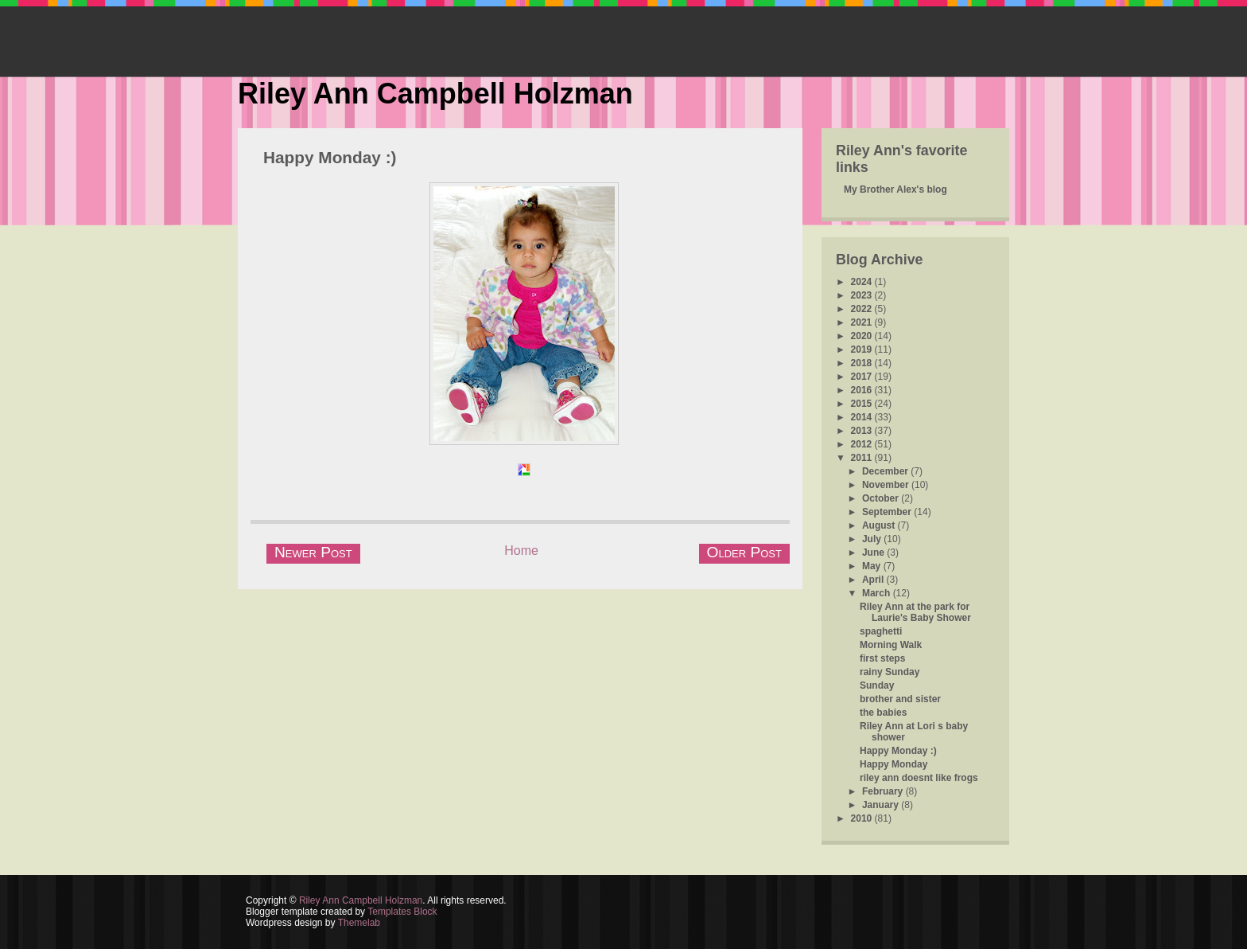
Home (521, 550)
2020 (863, 336)
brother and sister (900, 699)
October (881, 498)
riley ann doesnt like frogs (919, 777)
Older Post (744, 552)
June (874, 552)
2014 (863, 417)
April (874, 579)
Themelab (359, 922)
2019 (863, 349)
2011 (863, 457)
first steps (882, 658)
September (888, 511)
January (881, 804)
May (873, 566)
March (877, 593)
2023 (863, 295)
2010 (863, 818)
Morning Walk (891, 644)
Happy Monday (893, 764)
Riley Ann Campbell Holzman (435, 93)
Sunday (877, 685)
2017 (863, 376)
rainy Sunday (889, 672)
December (886, 471)
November (886, 484)
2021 (863, 322)
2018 (863, 363)
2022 (863, 308)
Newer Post (313, 552)
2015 (863, 403)
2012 (863, 444)
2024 (863, 281)
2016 (863, 390)
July (873, 539)
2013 (863, 430)
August (880, 525)
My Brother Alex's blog (895, 189)
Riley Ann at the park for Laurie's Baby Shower (915, 612)
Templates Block (402, 911)
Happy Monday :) (330, 157)
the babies (883, 712)
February (884, 791)
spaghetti (881, 631)
